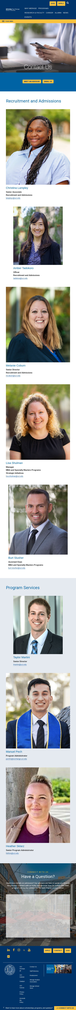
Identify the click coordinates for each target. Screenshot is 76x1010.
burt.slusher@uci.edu (17, 567)
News (44, 17)
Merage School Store (34, 986)
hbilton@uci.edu (13, 852)
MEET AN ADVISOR (32, 81)
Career (59, 13)
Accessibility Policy (22, 999)
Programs (53, 8)
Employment (34, 974)
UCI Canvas (22, 986)
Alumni (37, 17)
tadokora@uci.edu (21, 278)
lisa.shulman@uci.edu (15, 475)
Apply (61, 4)
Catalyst (22, 980)
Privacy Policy (22, 992)
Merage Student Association (35, 979)
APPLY (47, 949)
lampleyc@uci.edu (14, 198)
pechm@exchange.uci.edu (17, 758)
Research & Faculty (44, 13)
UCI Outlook (22, 975)
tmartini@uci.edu (20, 663)
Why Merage (40, 8)
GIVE (68, 949)
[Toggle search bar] (67, 3)
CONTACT (58, 949)
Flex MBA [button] (7, 21)
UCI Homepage (22, 968)
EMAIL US (48, 81)
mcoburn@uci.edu (14, 375)
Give (53, 3)
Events (52, 17)
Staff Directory (34, 970)
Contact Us (33, 965)
